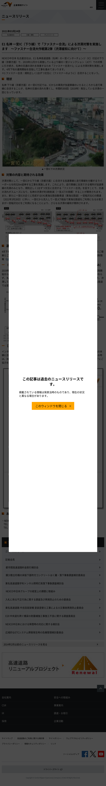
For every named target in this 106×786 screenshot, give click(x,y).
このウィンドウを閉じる (51, 406)
